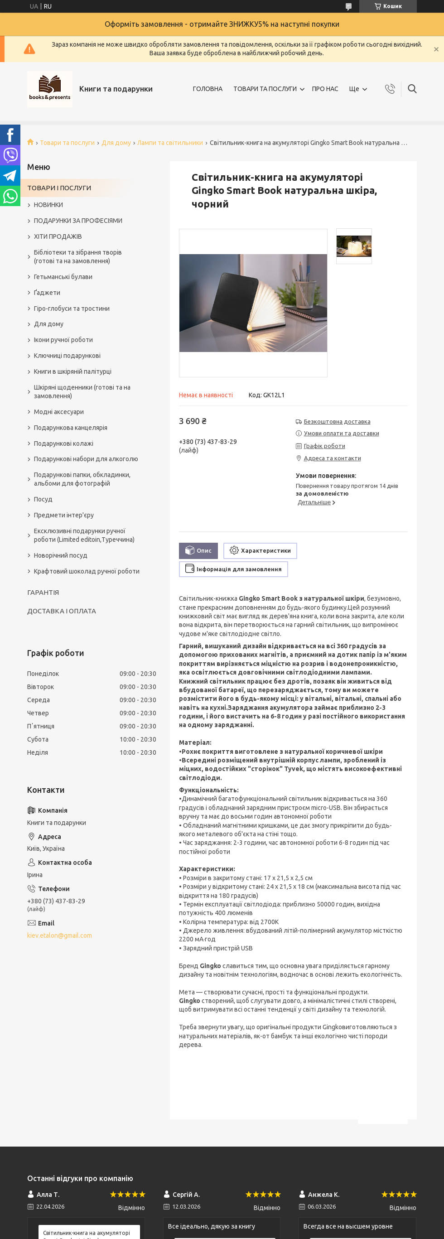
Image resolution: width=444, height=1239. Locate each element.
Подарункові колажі (63, 443)
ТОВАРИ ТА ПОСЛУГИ (265, 88)
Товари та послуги (67, 142)
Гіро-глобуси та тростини (72, 308)
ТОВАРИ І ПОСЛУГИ (59, 188)
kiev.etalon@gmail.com (59, 935)
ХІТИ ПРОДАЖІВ (58, 236)
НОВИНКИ (48, 204)
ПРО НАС (325, 88)
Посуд (43, 499)
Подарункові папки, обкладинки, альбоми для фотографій (82, 479)
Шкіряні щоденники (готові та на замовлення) (82, 392)
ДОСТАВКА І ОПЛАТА (61, 611)
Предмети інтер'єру (64, 515)
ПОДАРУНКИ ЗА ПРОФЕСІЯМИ (78, 220)
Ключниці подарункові (67, 355)
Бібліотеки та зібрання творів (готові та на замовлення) (78, 257)
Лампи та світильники (170, 142)
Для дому (116, 142)
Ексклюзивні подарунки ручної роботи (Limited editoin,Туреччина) (84, 535)
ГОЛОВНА (207, 88)
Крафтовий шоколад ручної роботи (87, 571)
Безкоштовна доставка (337, 421)
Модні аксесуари (59, 411)
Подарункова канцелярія (70, 427)
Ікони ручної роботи (63, 339)
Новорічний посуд (60, 555)
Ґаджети (47, 292)
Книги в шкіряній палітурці (72, 371)
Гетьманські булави (63, 276)
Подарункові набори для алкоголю (86, 459)
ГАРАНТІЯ (43, 592)
